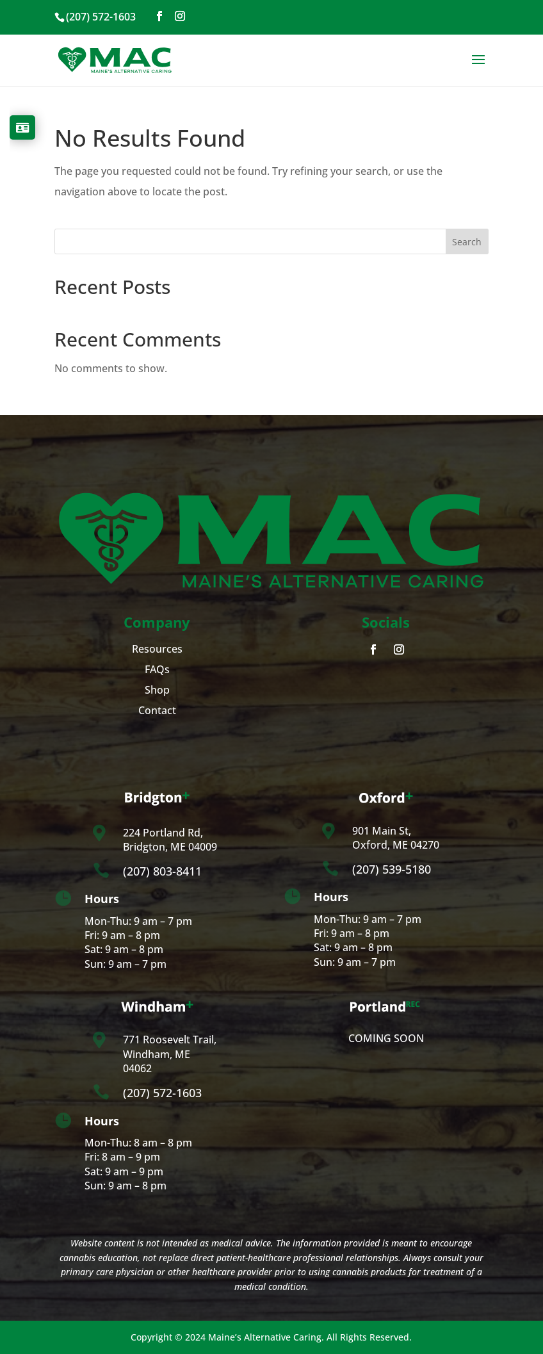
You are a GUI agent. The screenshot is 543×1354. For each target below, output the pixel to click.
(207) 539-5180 (391, 869)
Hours (102, 898)
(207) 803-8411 (162, 871)
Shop (157, 690)
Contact (157, 710)
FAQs (157, 669)
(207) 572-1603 (162, 1092)
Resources (157, 649)
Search (467, 242)
